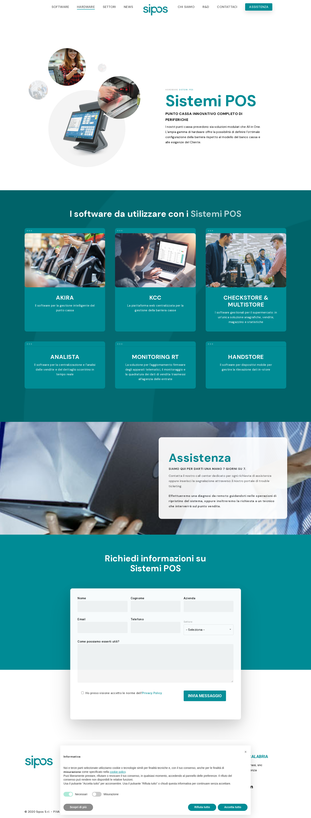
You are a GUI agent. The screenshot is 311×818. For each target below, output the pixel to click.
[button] (245, 752)
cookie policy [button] (118, 771)
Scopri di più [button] (78, 807)
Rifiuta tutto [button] (202, 807)
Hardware (171, 90)
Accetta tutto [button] (232, 807)
